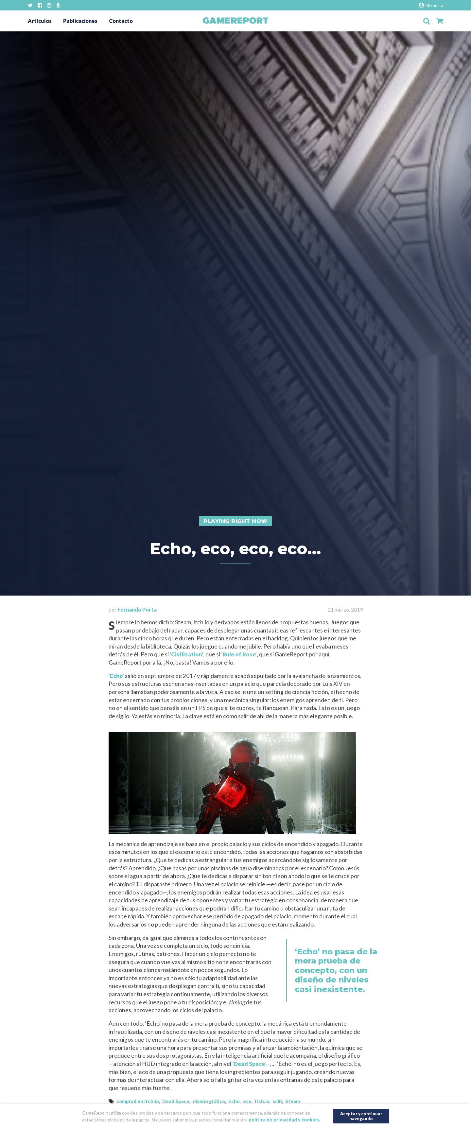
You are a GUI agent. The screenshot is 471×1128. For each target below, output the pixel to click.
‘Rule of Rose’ (239, 654)
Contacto (121, 21)
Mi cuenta (431, 5)
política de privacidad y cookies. (284, 1117)
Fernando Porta (137, 609)
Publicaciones (80, 21)
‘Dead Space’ (249, 1063)
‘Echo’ (116, 675)
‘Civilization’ (186, 654)
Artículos (40, 21)
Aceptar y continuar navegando (361, 1114)
